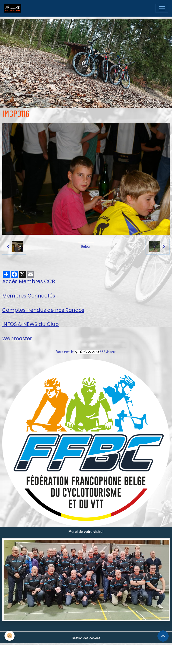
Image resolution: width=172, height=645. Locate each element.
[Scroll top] (163, 636)
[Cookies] (9, 636)
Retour (85, 246)
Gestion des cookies (86, 638)
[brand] (13, 8)
